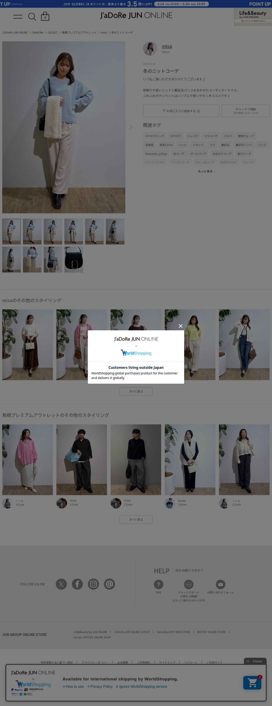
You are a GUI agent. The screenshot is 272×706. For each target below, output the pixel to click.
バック (262, 145)
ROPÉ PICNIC (228, 162)
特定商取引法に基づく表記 (57, 662)
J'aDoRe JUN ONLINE (15, 32)
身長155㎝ (166, 145)
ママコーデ (211, 136)
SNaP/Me (37, 32)
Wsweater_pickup (156, 153)
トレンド (192, 136)
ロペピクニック (154, 136)
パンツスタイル (154, 162)
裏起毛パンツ (244, 145)
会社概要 (122, 662)
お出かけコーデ (222, 153)
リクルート (191, 662)
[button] (131, 127)
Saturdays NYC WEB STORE (173, 632)
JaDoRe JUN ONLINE (136, 15)
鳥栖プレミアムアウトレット (79, 32)
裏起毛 (225, 145)
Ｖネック (198, 145)
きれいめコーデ (205, 162)
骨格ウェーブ (246, 136)
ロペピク (175, 136)
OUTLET (53, 32)
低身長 (149, 145)
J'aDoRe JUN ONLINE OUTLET (132, 632)
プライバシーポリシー (95, 662)
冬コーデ (178, 153)
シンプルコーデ (180, 162)
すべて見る (136, 391)
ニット (183, 145)
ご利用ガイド (214, 662)
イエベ (228, 136)
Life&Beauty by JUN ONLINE (90, 632)
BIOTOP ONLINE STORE (211, 632)
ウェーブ (248, 162)
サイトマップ (167, 662)
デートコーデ (198, 153)
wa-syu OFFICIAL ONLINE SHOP (92, 637)
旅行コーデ (244, 153)
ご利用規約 (143, 662)
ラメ (212, 145)
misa (104, 32)
